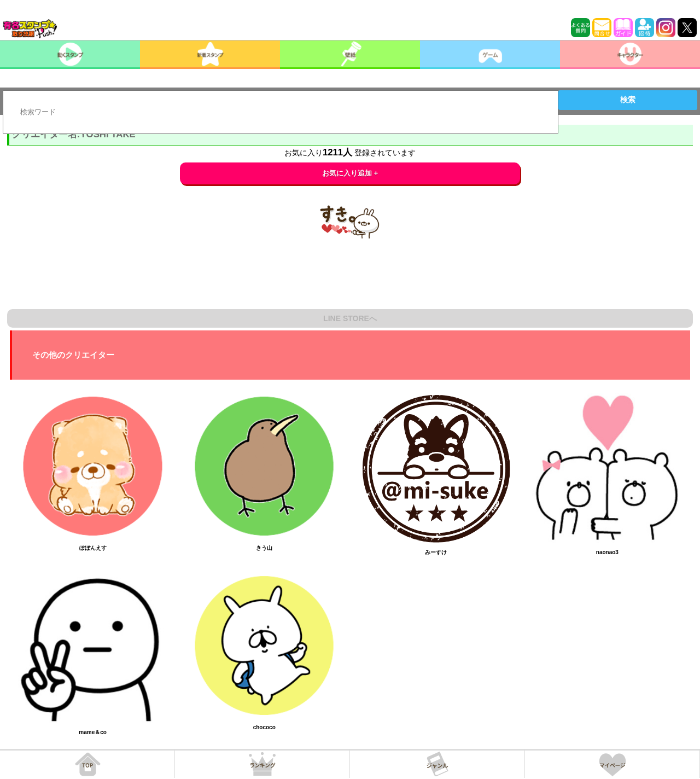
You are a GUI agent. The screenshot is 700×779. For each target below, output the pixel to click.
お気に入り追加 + (350, 173)
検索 (627, 99)
